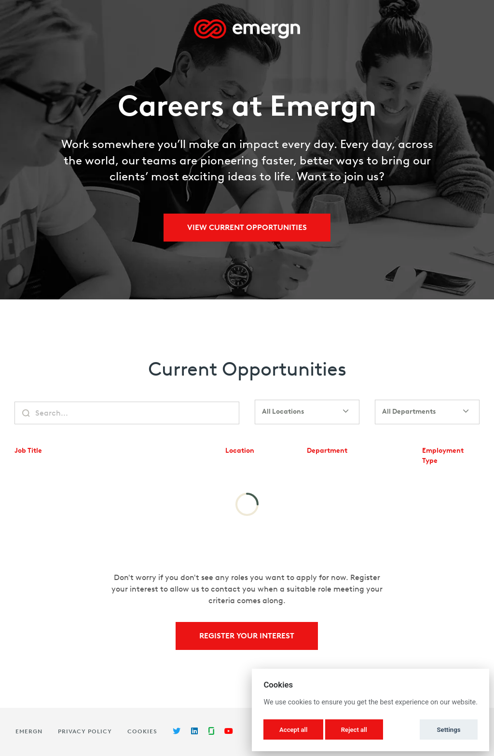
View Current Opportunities (247, 227)
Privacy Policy (85, 731)
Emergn (28, 731)
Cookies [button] (142, 731)
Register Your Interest (246, 635)
